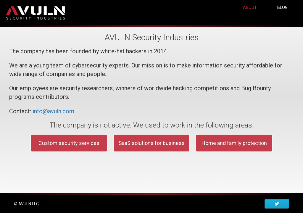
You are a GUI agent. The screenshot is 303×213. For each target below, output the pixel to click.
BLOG (282, 16)
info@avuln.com (53, 118)
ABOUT (250, 16)
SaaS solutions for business (152, 150)
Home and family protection (234, 150)
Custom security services (69, 150)
